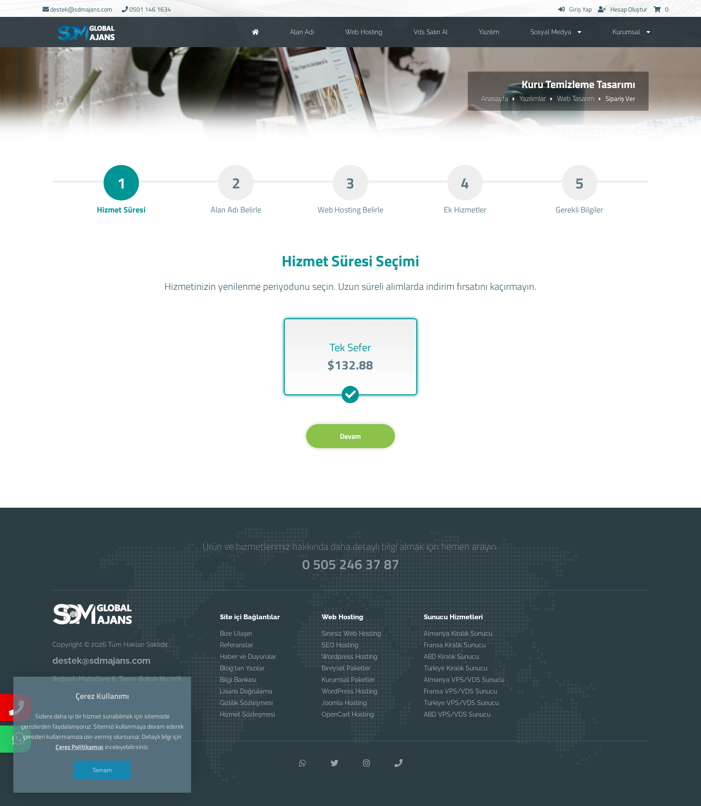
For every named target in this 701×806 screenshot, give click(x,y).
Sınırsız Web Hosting (351, 633)
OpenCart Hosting (348, 714)
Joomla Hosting (344, 702)
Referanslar (236, 645)
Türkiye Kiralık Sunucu (455, 668)
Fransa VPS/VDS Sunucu (460, 691)
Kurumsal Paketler (348, 679)
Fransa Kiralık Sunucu (455, 645)
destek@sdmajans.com (77, 9)
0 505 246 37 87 (350, 564)
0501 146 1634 (146, 9)
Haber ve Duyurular (248, 656)
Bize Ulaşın (236, 633)
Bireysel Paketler (346, 668)
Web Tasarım (575, 98)
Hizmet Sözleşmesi (247, 714)
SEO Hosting (340, 645)
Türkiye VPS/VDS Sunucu (461, 702)
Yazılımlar (532, 98)
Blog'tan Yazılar (242, 668)
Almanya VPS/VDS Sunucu (464, 679)
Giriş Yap (575, 9)
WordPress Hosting (350, 691)
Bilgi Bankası (238, 679)
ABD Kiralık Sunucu (451, 656)
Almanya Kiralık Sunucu (458, 633)
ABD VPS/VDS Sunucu (457, 714)
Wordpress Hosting (350, 656)
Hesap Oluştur (622, 9)
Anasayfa (494, 98)
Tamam (102, 769)
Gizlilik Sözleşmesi (246, 702)
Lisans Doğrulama (246, 691)
